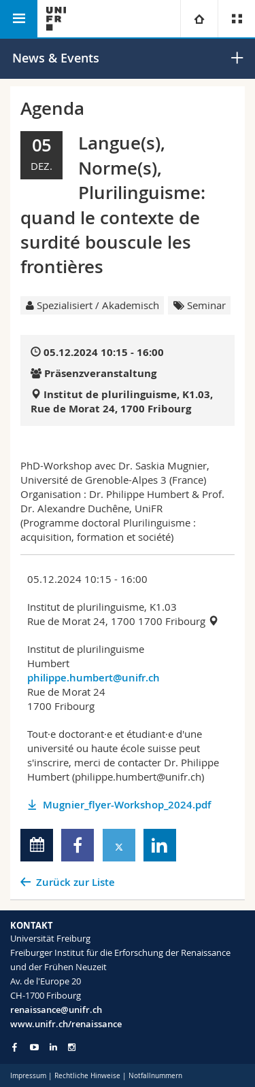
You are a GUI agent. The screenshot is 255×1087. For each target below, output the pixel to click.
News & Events (55, 58)
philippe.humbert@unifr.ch (93, 678)
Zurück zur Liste (75, 882)
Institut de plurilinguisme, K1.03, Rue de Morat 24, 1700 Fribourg (122, 401)
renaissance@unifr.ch (56, 1009)
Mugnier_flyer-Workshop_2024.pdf (127, 805)
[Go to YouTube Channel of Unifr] (34, 1047)
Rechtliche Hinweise (87, 1075)
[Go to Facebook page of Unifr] (14, 1047)
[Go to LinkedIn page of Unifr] (53, 1047)
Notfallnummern (155, 1075)
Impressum (28, 1075)
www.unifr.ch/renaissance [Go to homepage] (66, 1024)
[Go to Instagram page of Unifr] (71, 1047)
